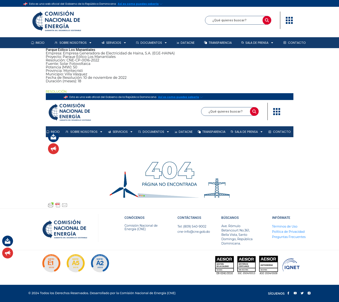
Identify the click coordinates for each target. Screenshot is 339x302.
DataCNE (186, 42)
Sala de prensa (257, 42)
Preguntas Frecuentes (289, 237)
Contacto (294, 42)
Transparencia (218, 42)
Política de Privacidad (288, 232)
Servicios (113, 42)
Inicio (38, 42)
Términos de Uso (285, 226)
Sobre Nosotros (73, 42)
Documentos (151, 42)
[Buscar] (267, 20)
